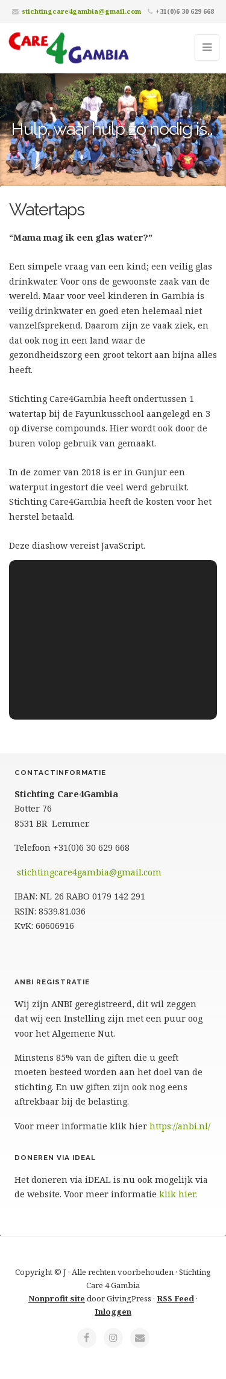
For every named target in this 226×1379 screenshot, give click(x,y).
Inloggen (113, 1311)
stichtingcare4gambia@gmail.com (81, 11)
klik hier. (178, 1194)
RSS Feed (175, 1298)
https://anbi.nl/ (179, 1126)
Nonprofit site (56, 1298)
